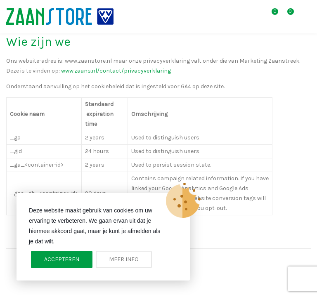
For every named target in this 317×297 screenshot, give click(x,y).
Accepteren (61, 259)
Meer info (124, 259)
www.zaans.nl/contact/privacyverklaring (116, 70)
